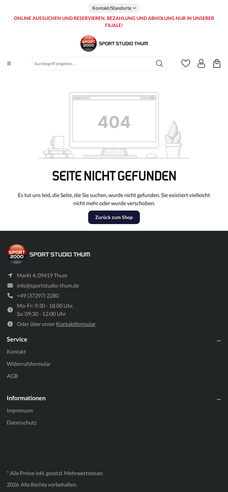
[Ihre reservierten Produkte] (216, 63)
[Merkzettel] (185, 63)
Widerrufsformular (29, 363)
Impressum (20, 410)
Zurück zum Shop (114, 217)
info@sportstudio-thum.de (48, 285)
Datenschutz (21, 422)
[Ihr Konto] (201, 63)
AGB (12, 376)
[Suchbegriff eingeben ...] (92, 63)
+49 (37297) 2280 (38, 295)
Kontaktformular (76, 324)
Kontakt (16, 351)
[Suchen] (159, 63)
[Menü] (9, 63)
